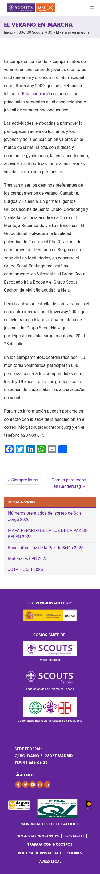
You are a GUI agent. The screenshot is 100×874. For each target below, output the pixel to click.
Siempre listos (24, 479)
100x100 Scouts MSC (34, 32)
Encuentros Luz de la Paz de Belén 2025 (45, 547)
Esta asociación (37, 93)
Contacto (74, 836)
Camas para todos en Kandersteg (68, 483)
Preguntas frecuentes (37, 836)
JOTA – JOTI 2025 (25, 569)
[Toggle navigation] (92, 6)
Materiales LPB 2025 (27, 558)
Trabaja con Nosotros (49, 844)
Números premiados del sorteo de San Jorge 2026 (44, 516)
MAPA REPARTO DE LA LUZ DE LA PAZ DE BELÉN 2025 (47, 533)
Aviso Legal (50, 861)
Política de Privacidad (39, 853)
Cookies (74, 853)
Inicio (8, 32)
